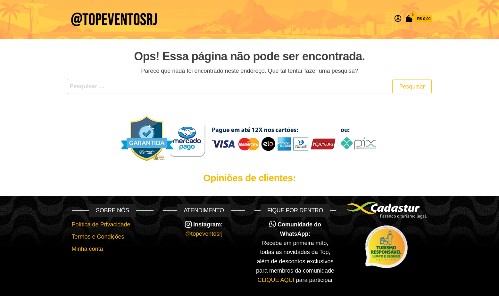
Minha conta (87, 249)
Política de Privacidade (101, 224)
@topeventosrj (203, 234)
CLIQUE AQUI (275, 280)
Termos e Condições (98, 236)
